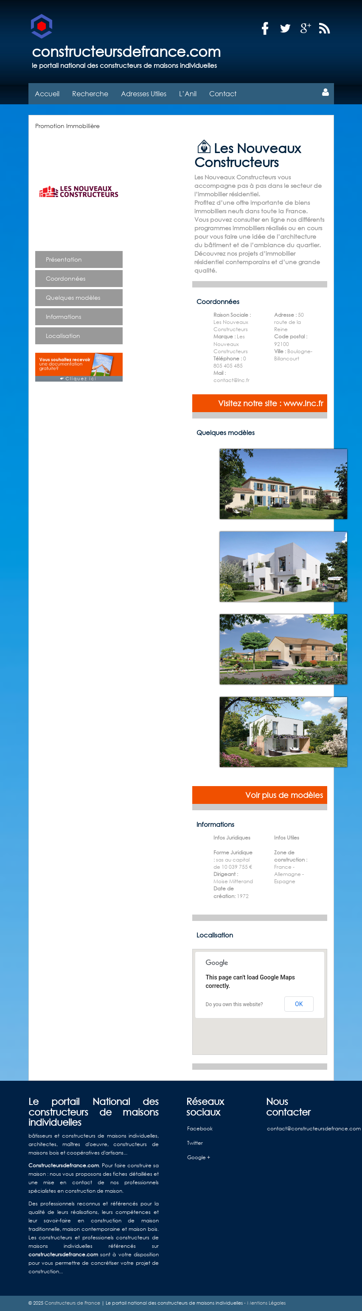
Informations (63, 316)
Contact (222, 93)
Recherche (90, 93)
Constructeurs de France (72, 1303)
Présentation (64, 259)
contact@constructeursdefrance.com (314, 1128)
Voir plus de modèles (284, 795)
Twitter (195, 1142)
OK (299, 1004)
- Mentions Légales (264, 1303)
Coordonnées (65, 278)
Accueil (47, 93)
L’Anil (187, 93)
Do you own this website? (234, 1004)
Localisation (63, 336)
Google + (198, 1157)
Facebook (200, 1128)
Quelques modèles (73, 297)
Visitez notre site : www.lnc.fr (270, 403)
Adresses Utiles (143, 93)
